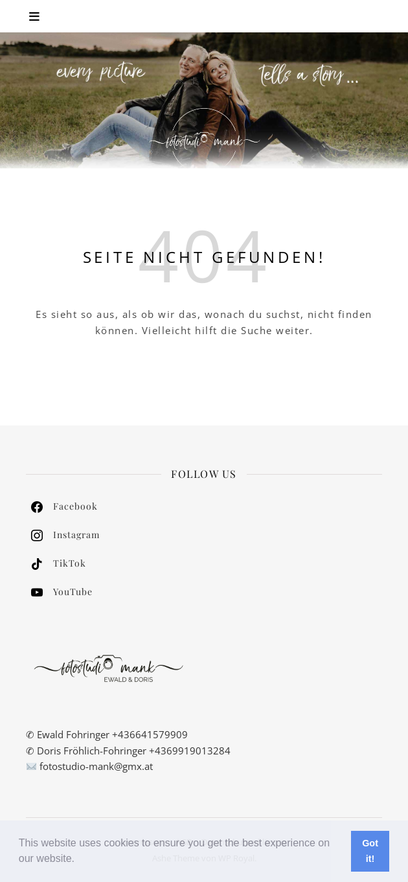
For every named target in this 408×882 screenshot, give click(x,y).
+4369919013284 (190, 750)
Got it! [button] (370, 851)
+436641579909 (150, 734)
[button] (80, 860)
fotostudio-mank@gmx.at (96, 766)
